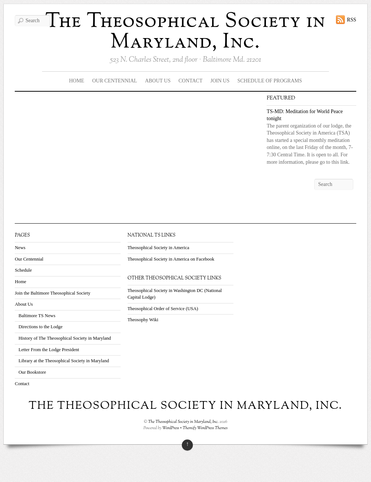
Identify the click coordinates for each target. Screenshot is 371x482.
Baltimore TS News (36, 315)
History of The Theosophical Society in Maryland (64, 338)
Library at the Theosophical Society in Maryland (63, 360)
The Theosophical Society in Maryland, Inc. (185, 32)
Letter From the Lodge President (48, 349)
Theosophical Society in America (159, 247)
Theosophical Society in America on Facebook (171, 259)
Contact (190, 81)
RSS (351, 20)
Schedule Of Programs (269, 81)
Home (76, 81)
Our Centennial (114, 81)
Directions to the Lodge (40, 326)
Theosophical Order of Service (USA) (163, 308)
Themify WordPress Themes (205, 428)
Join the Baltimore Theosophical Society (52, 293)
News (20, 247)
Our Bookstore (32, 372)
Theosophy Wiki (143, 319)
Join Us (220, 81)
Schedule (23, 270)
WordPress (170, 428)
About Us (157, 81)
